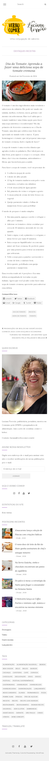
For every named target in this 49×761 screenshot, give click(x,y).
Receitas (31, 51)
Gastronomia (7, 640)
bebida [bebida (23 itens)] (42, 664)
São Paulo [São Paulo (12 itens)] (30, 713)
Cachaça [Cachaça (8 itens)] (6, 672)
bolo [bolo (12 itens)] (18, 668)
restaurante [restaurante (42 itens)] (8, 705)
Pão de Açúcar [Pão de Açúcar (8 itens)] (31, 697)
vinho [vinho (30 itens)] (40, 713)
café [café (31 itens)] (26, 672)
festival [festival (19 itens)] (6, 680)
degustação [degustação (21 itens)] (20, 676)
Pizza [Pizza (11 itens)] (43, 693)
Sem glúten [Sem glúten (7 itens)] (19, 709)
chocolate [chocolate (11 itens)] (7, 676)
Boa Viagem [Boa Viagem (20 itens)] (8, 668)
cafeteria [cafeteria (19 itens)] (17, 672)
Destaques (19, 51)
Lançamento (7, 645)
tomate (33, 316)
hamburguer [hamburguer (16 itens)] (35, 684)
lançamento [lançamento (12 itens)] (39, 689)
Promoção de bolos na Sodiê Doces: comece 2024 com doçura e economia (22, 330)
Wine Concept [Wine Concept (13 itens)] (18, 717)
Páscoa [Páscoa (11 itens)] (19, 697)
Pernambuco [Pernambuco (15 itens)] (33, 693)
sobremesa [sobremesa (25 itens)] (31, 709)
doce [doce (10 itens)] (30, 676)
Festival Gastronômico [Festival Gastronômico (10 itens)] (23, 680)
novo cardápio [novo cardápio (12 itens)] (9, 693)
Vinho (4, 635)
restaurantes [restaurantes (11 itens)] (23, 705)
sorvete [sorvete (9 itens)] (19, 713)
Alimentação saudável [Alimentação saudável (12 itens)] (27, 664)
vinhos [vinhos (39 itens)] (6, 717)
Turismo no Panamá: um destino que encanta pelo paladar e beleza (28, 336)
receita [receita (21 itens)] (6, 701)
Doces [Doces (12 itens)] (38, 676)
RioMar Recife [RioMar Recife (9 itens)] (37, 705)
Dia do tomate (19, 312)
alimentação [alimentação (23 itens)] (8, 664)
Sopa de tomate (19, 316)
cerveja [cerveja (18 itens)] (34, 672)
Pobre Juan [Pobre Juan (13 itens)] (8, 697)
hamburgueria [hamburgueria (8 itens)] (9, 689)
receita (32, 312)
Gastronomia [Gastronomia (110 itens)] (9, 684)
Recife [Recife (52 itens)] (15, 701)
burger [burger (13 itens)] (33, 668)
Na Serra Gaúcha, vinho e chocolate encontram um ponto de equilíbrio (29, 566)
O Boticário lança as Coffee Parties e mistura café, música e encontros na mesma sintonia (30, 603)
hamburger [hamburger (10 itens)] (22, 684)
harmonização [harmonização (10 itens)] (25, 689)
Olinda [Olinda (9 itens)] (22, 693)
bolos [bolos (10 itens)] (25, 668)
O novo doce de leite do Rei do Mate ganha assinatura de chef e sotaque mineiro (30, 548)
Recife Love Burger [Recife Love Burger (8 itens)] (29, 701)
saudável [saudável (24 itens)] (7, 709)
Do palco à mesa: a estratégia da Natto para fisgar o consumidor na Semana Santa (30, 584)
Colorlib (23, 753)
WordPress (40, 753)
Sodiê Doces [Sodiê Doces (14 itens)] (8, 713)
